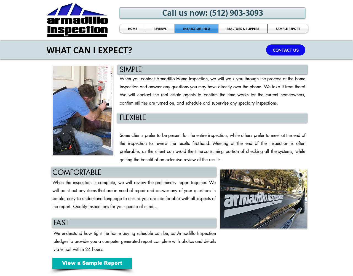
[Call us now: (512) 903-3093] (212, 12)
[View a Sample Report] (92, 263)
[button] (285, 49)
